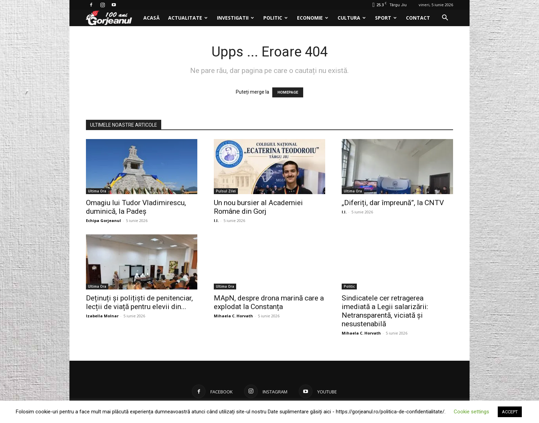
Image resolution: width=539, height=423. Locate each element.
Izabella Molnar (102, 315)
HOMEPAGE (287, 92)
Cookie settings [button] (471, 412)
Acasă (151, 17)
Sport (386, 17)
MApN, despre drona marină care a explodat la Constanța (269, 302)
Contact (418, 17)
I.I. (216, 220)
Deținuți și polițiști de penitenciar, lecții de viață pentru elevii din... (139, 302)
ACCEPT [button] (510, 411)
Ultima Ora (97, 191)
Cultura (352, 17)
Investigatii (235, 17)
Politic (275, 17)
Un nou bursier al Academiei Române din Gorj (258, 207)
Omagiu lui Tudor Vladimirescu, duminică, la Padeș (136, 207)
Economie (312, 17)
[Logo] (112, 18)
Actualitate (188, 17)
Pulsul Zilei (226, 191)
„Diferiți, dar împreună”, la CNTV (393, 203)
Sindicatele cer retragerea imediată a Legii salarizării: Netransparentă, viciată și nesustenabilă (385, 311)
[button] (445, 18)
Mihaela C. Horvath (233, 315)
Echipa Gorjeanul (103, 220)
